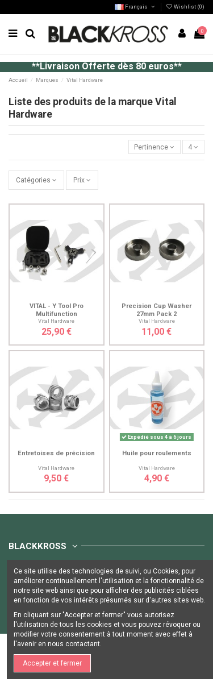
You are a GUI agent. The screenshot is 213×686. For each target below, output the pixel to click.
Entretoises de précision (56, 453)
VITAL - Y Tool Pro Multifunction (56, 309)
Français (135, 6)
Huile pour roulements (156, 453)
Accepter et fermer (52, 663)
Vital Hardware (56, 321)
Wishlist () (185, 6)
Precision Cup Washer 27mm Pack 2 (156, 309)
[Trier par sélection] (154, 147)
